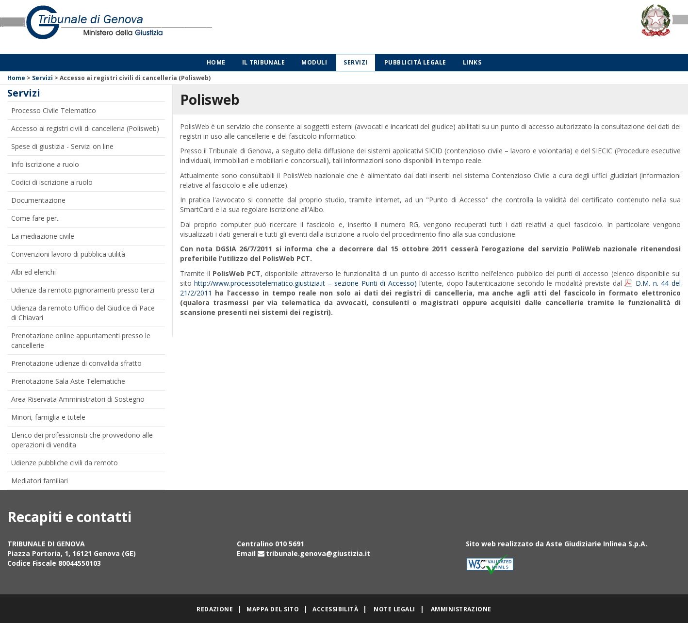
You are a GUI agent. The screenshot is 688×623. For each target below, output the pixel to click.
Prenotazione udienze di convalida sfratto (76, 363)
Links (472, 62)
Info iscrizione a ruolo (45, 164)
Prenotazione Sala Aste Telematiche (68, 381)
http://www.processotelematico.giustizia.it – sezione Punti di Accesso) (305, 283)
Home (216, 62)
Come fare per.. (35, 218)
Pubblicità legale (415, 62)
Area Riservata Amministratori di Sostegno (78, 399)
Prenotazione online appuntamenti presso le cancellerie (80, 340)
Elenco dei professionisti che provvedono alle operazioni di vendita (82, 439)
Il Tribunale (263, 62)
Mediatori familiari (39, 480)
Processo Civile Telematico (53, 110)
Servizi (355, 62)
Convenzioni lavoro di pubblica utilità (68, 254)
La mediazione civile (42, 236)
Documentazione (38, 200)
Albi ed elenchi (33, 272)
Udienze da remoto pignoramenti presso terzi (82, 290)
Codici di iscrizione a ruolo (52, 182)
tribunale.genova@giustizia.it (318, 553)
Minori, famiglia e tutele (48, 417)
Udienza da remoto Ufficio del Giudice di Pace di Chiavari (83, 312)
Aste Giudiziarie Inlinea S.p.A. (596, 543)
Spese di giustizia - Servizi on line (62, 146)
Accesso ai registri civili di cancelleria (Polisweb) (85, 128)
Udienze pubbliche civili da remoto (64, 462)
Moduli (314, 62)
